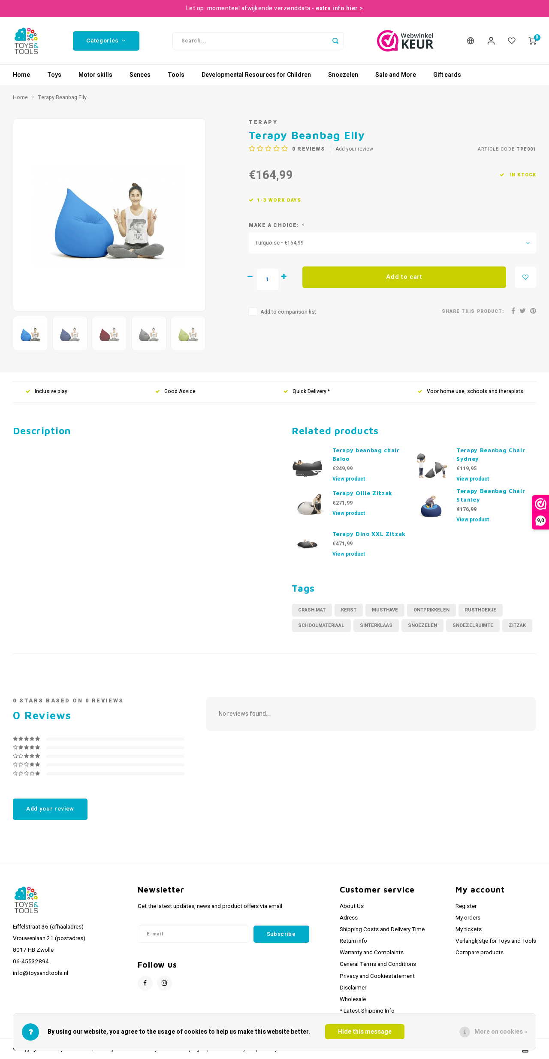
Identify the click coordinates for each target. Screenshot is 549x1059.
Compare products (479, 952)
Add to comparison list (288, 312)
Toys (54, 74)
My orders (467, 918)
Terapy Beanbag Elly (62, 97)
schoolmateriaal (321, 625)
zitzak (517, 625)
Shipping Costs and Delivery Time (382, 929)
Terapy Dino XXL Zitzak (369, 533)
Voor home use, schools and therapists (470, 391)
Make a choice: (276, 225)
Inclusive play (46, 391)
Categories (106, 40)
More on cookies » (500, 1031)
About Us (352, 906)
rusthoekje (480, 610)
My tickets (468, 929)
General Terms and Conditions (378, 964)
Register (466, 906)
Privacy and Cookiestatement (377, 976)
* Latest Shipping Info (367, 1011)
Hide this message (365, 1031)
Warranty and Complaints (372, 952)
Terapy (263, 122)
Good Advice (175, 391)
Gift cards (447, 74)
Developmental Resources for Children (256, 74)
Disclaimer (353, 987)
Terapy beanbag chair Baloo (366, 454)
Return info (353, 941)
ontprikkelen (431, 610)
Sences (140, 74)
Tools (176, 74)
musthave (385, 610)
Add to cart (404, 276)
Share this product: (473, 311)
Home (21, 74)
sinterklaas (376, 625)
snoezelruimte (472, 625)
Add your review (354, 149)
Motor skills (95, 74)
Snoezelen (343, 74)
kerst (348, 610)
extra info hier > (339, 8)
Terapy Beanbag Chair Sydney (490, 454)
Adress (349, 918)
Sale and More (395, 74)
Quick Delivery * (307, 391)
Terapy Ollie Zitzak (362, 493)
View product (348, 479)
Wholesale (353, 999)
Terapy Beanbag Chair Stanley (490, 495)
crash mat (312, 610)
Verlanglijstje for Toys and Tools (495, 941)
